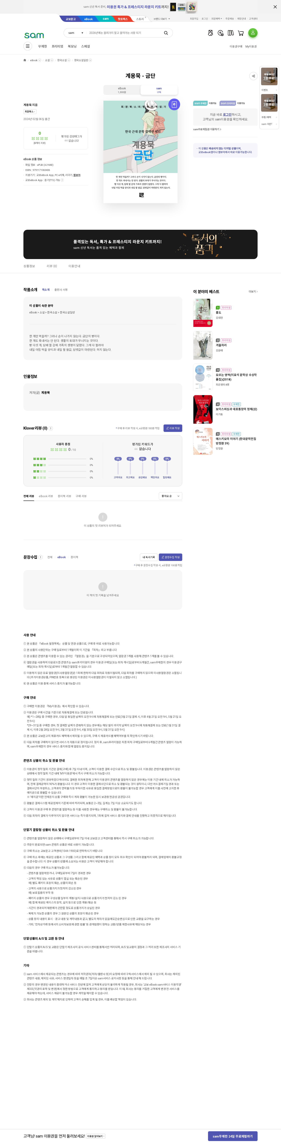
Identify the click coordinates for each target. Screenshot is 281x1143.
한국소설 (62, 60)
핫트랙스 (123, 19)
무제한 (42, 46)
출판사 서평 (61, 289)
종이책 (74, 557)
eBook (88, 19)
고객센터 (253, 18)
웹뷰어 (76, 175)
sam (106, 19)
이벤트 (264, 90)
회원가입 (194, 18)
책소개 (46, 289)
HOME (24, 60)
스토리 (140, 19)
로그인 (205, 18)
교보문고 (71, 19)
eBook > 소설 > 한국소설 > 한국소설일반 (52, 312)
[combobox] (75, 33)
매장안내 (241, 18)
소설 (47, 60)
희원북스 (29, 111)
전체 (49, 557)
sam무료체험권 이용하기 (206, 129)
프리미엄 (57, 46)
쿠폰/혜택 (266, 117)
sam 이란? (266, 124)
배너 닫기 (275, 7)
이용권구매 (236, 46)
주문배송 (229, 18)
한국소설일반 (81, 60)
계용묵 (27, 105)
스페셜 (85, 46)
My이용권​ (251, 46)
